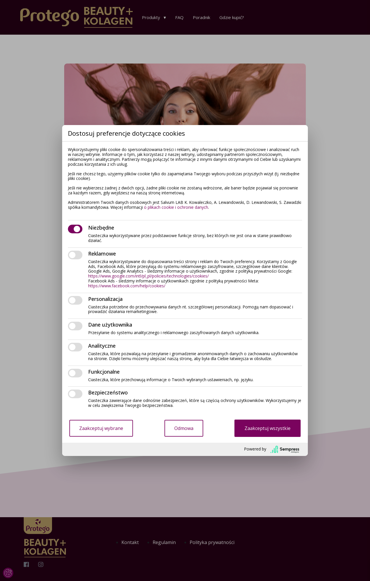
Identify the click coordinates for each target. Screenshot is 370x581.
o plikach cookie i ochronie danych (176, 207)
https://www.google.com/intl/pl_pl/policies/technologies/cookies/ (148, 276)
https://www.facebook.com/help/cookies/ (126, 285)
